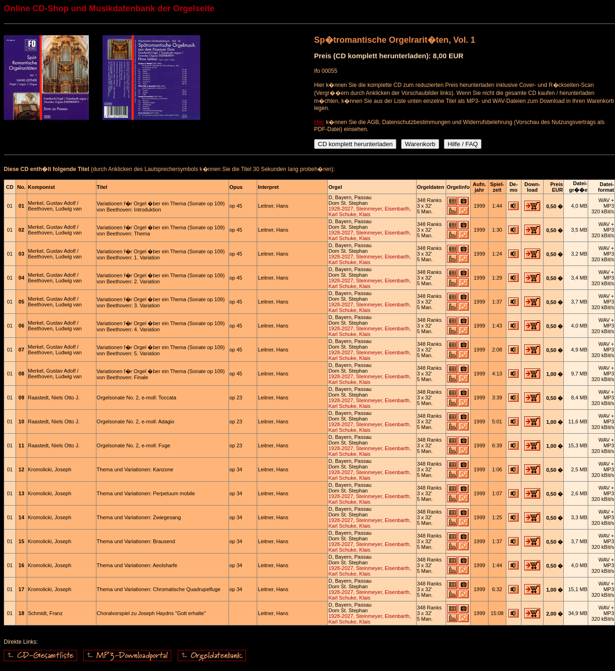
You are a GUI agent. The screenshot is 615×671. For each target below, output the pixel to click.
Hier (319, 122)
